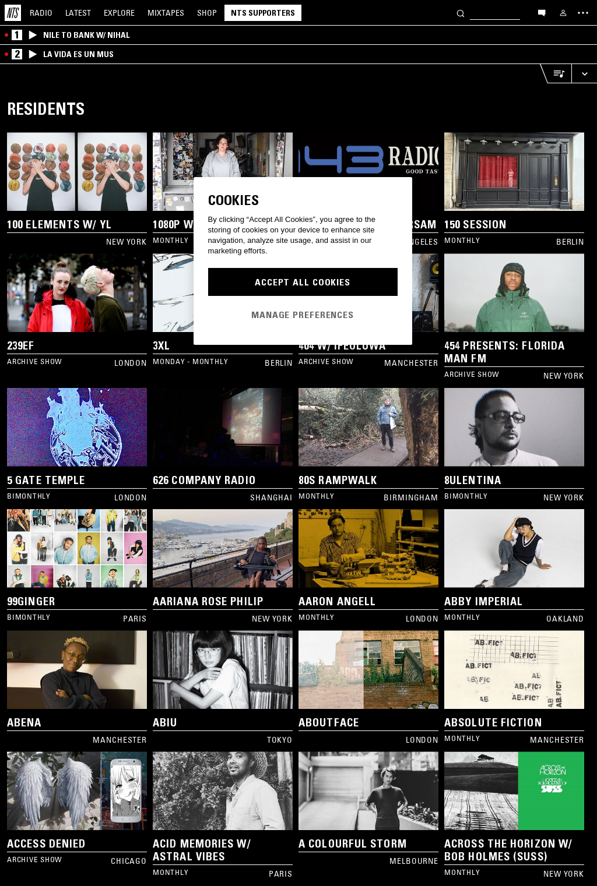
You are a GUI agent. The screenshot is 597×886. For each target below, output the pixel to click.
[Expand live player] (584, 73)
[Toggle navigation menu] (583, 13)
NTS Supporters (263, 13)
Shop (207, 13)
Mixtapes (166, 13)
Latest (78, 13)
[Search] (460, 12)
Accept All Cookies (302, 282)
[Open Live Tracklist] (555, 73)
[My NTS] (563, 13)
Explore (119, 13)
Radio (41, 13)
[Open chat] (541, 12)
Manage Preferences (302, 314)
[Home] (13, 13)
